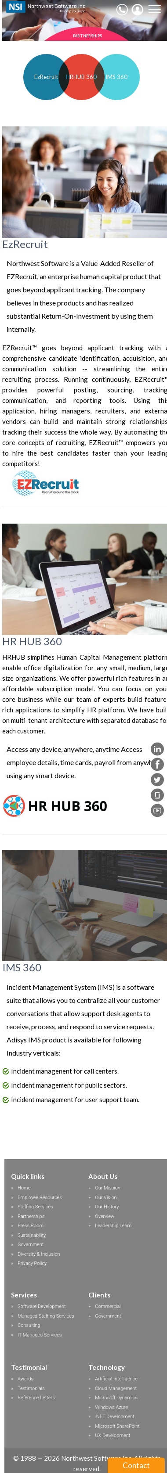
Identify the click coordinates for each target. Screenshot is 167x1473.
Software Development (42, 1306)
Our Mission (107, 1188)
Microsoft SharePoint (117, 1426)
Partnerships (31, 1216)
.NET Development (114, 1416)
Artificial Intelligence (116, 1379)
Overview (104, 1216)
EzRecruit (46, 76)
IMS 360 (116, 76)
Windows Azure (111, 1407)
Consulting (29, 1325)
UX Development (112, 1435)
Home (24, 1188)
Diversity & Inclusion (39, 1254)
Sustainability (32, 1235)
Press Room (31, 1226)
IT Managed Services (40, 1335)
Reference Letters (36, 1398)
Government (31, 1244)
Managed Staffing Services (46, 1316)
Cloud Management (116, 1388)
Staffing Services (35, 1207)
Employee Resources (40, 1197)
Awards (25, 1379)
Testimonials (31, 1388)
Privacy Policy (32, 1263)
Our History (107, 1207)
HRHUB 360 (81, 76)
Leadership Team (113, 1226)
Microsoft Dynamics (116, 1398)
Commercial (108, 1306)
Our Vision (105, 1197)
